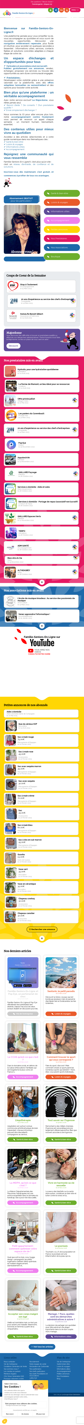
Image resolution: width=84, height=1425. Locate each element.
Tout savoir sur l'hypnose (61, 1148)
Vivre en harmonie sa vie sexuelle (61, 1212)
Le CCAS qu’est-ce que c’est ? (23, 1086)
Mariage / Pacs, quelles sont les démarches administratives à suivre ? (61, 1345)
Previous (13, 31)
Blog (58, 1407)
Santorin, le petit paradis (61, 1019)
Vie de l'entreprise (23, 1042)
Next (71, 31)
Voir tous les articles (42, 1375)
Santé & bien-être (57, 221)
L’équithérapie (23, 1148)
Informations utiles (58, 240)
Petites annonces (57, 258)
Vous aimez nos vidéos (42, 680)
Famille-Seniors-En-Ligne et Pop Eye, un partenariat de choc (23, 1022)
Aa (61, 10)
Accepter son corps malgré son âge (23, 1343)
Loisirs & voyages (57, 231)
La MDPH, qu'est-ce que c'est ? (23, 1212)
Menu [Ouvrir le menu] (75, 10)
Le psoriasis (61, 1274)
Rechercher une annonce (42, 958)
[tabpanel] (42, 31)
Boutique (53, 285)
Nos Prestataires (57, 267)
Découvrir (13, 374)
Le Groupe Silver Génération (71, 1423)
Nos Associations (57, 276)
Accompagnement (58, 249)
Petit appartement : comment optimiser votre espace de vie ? (23, 1277)
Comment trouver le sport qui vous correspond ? (61, 1086)
